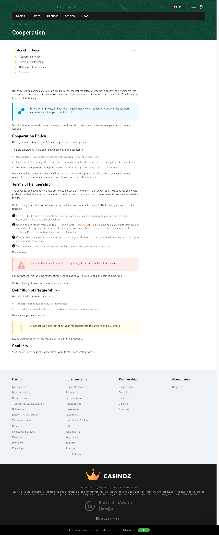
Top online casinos (22, 423)
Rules (15, 429)
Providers (17, 445)
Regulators (71, 440)
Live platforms (73, 457)
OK (143, 530)
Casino (20, 19)
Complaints (72, 417)
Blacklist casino (21, 395)
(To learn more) (128, 530)
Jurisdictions (72, 434)
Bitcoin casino (73, 401)
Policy (122, 401)
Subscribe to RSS (108, 521)
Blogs (175, 389)
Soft (67, 429)
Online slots (19, 412)
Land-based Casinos (77, 423)
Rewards (17, 440)
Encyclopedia (19, 451)
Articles (70, 19)
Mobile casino (73, 406)
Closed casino (20, 401)
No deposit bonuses (23, 434)
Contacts (27, 354)
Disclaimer (125, 395)
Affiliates (124, 412)
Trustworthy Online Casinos (28, 406)
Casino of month (74, 389)
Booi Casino (82, 227)
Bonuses (52, 19)
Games (35, 19)
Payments (71, 395)
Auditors (70, 445)
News (84, 19)
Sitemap (70, 451)
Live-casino (72, 412)
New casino (18, 389)
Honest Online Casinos (25, 417)
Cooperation (126, 389)
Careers (123, 406)
